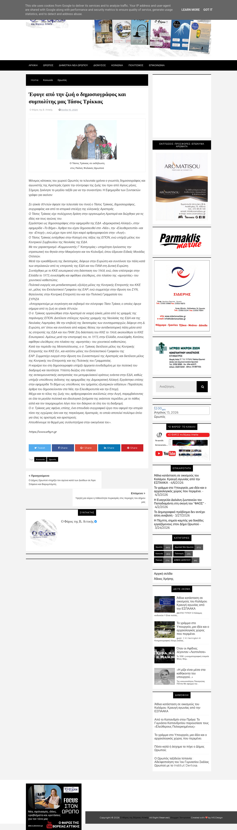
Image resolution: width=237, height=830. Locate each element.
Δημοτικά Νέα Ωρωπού (184, 547)
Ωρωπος (48, 65)
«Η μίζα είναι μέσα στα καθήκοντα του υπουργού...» (191, 673)
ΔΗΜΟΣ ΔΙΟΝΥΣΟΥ (182, 560)
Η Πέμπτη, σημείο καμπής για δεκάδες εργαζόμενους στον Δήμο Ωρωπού (179, 522)
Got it (207, 9)
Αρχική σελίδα (163, 573)
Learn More (190, 9)
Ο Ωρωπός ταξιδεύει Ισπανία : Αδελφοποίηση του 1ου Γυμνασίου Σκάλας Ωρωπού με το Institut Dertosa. (181, 762)
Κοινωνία (40, 459)
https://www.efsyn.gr (44, 432)
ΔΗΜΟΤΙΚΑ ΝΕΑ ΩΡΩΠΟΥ (73, 65)
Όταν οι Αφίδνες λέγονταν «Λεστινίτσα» (191, 650)
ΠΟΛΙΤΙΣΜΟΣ (135, 65)
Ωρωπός (52, 459)
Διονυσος (100, 65)
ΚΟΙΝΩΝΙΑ (117, 65)
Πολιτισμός (179, 553)
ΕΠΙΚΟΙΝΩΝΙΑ (156, 65)
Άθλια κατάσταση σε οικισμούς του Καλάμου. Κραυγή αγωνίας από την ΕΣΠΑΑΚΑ (177, 479)
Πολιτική (159, 560)
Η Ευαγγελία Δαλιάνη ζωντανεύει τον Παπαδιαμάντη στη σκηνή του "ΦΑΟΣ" (179, 501)
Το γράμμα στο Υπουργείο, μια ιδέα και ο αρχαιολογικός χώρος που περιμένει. (180, 489)
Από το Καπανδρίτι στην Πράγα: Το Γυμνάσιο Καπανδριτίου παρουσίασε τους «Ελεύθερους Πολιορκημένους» (181, 723)
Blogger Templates (180, 817)
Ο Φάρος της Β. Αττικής (77, 503)
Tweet (39, 447)
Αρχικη (33, 65)
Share (63, 447)
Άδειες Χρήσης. (164, 579)
